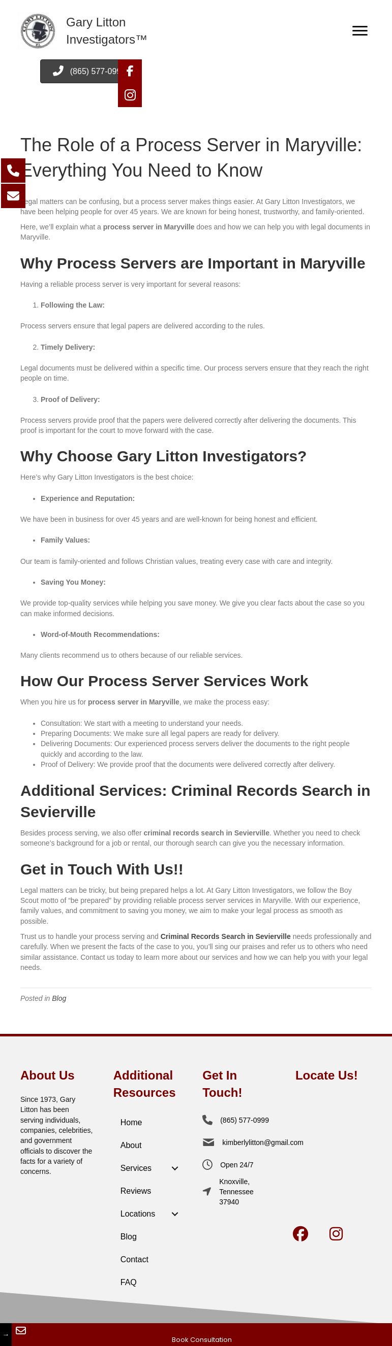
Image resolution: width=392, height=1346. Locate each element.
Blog (59, 998)
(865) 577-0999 (244, 1120)
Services (136, 1168)
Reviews (135, 1191)
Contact (134, 1259)
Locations (138, 1213)
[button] (130, 71)
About (131, 1145)
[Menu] (360, 31)
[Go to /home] (109, 31)
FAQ (128, 1282)
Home (131, 1122)
